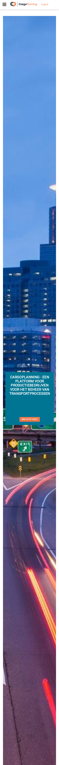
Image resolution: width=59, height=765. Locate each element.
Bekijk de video (29, 419)
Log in (44, 4)
